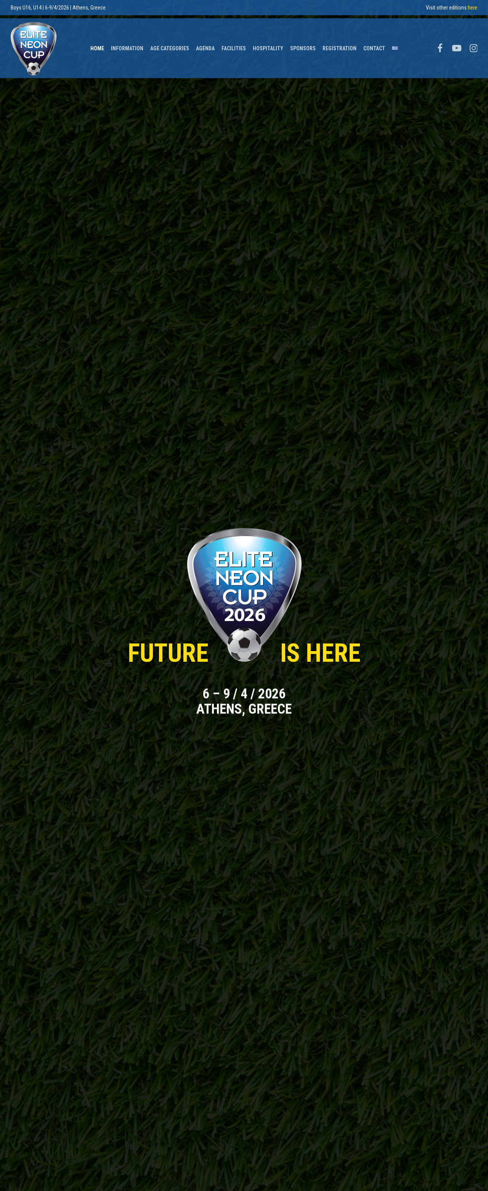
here (472, 8)
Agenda (205, 45)
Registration (339, 45)
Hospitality (268, 45)
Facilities (234, 45)
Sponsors (303, 45)
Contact (374, 45)
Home (97, 45)
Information (127, 45)
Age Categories (169, 45)
